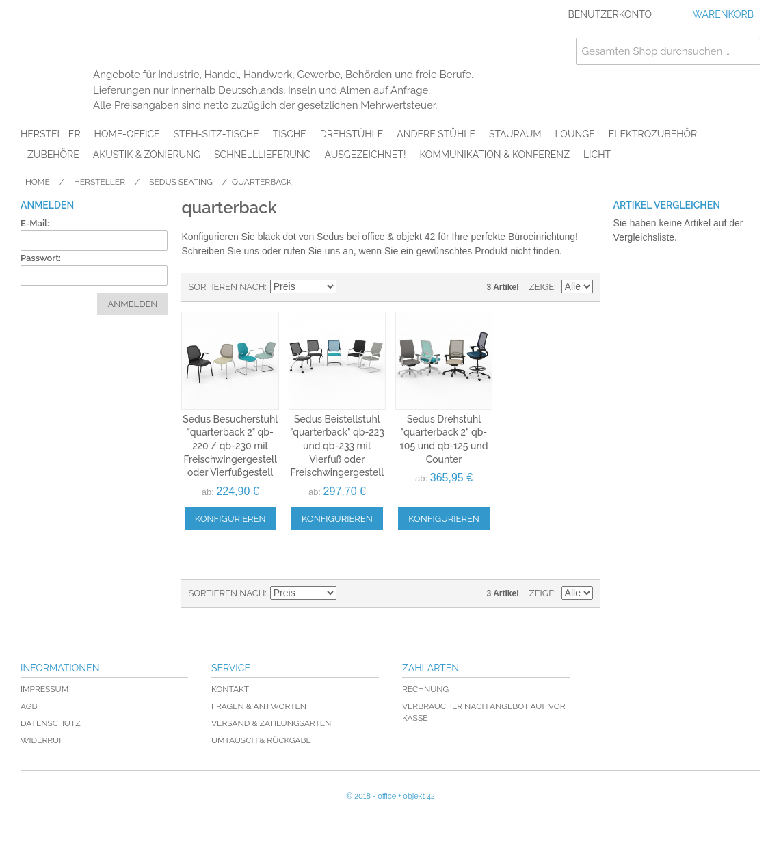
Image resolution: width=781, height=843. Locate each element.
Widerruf (42, 740)
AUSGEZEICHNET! (365, 154)
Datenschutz (51, 723)
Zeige (542, 287)
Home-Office (127, 134)
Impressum (44, 689)
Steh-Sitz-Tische (216, 134)
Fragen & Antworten (258, 706)
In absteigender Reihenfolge (349, 287)
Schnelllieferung (262, 154)
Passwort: (41, 258)
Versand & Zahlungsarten (271, 723)
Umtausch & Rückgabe (261, 740)
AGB (29, 706)
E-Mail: (35, 223)
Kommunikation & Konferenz (494, 154)
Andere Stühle (436, 134)
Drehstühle (352, 134)
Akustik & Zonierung (146, 154)
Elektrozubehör (653, 134)
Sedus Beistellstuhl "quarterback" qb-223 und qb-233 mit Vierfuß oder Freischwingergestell (337, 446)
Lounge (575, 134)
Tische (289, 134)
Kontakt (230, 689)
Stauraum (515, 134)
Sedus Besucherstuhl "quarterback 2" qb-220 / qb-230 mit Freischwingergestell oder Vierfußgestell (230, 446)
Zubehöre (53, 154)
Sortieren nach (226, 287)
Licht (597, 154)
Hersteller (51, 134)
